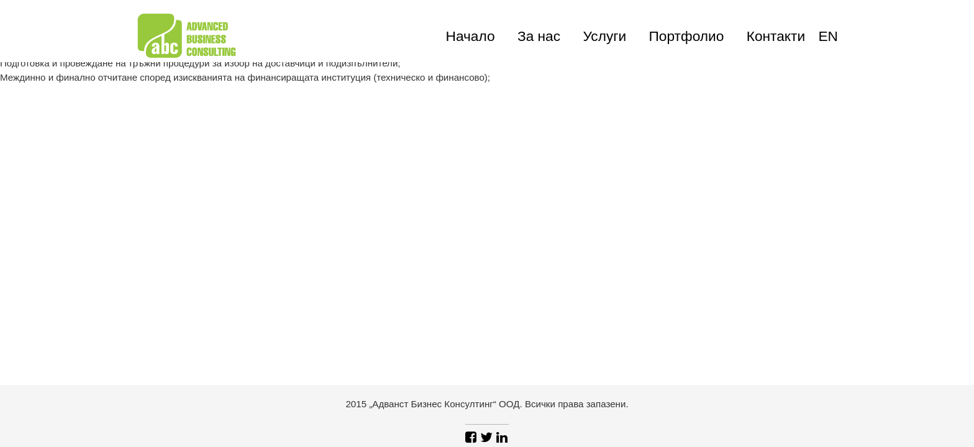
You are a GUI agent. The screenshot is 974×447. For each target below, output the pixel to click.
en (828, 36)
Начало (470, 36)
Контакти (776, 36)
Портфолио (686, 36)
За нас (538, 36)
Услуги (604, 36)
